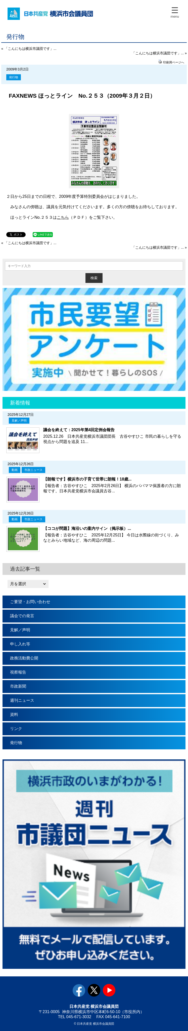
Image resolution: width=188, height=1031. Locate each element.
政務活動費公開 (24, 658)
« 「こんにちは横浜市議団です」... (28, 49)
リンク (16, 728)
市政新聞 (18, 686)
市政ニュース (33, 470)
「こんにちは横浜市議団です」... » (159, 53)
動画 (15, 470)
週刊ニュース (22, 700)
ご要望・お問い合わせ (30, 602)
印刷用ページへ (173, 62)
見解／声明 (19, 420)
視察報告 (18, 672)
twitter (94, 990)
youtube (109, 990)
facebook (79, 990)
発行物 (13, 77)
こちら (63, 217)
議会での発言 (22, 616)
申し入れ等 (20, 644)
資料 (14, 714)
